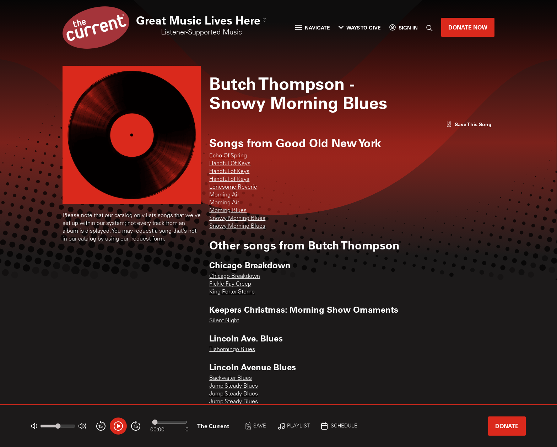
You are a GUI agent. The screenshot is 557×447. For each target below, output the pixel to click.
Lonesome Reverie (233, 187)
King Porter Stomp (232, 292)
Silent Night (224, 321)
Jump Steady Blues (233, 386)
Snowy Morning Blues (237, 218)
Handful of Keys (229, 171)
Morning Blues (228, 211)
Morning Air (224, 195)
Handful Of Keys (229, 164)
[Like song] (469, 124)
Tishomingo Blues (232, 349)
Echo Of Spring (228, 156)
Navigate (312, 27)
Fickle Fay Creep (230, 284)
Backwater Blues (230, 378)
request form (147, 239)
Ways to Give (360, 27)
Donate (507, 426)
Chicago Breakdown (234, 276)
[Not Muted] (34, 426)
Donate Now (467, 27)
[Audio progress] (169, 422)
